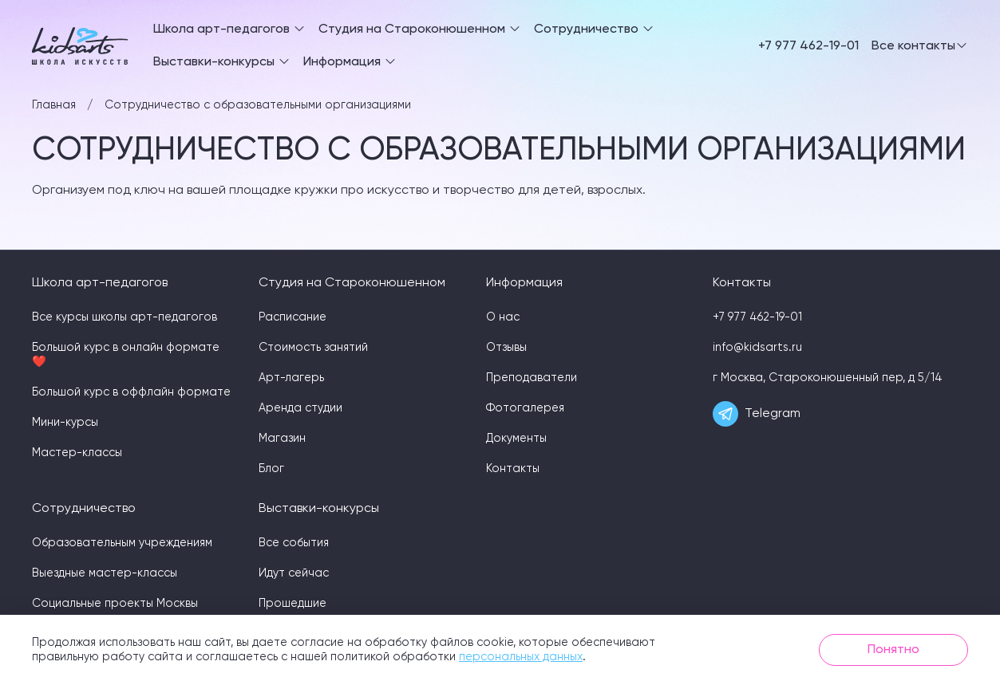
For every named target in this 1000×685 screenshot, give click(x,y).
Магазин (282, 438)
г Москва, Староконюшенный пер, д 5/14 (828, 378)
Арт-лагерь (291, 378)
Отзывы (506, 347)
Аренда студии (300, 408)
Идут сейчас (294, 573)
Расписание (292, 317)
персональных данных (521, 657)
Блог (271, 468)
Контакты (513, 468)
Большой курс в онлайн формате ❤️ (125, 355)
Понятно (893, 650)
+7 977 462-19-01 (808, 46)
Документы (516, 438)
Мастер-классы (77, 453)
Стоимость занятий (313, 347)
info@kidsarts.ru (757, 347)
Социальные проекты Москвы (115, 603)
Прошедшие (292, 603)
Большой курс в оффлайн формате (131, 392)
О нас (503, 317)
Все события (294, 543)
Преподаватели (531, 378)
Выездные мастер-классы (104, 573)
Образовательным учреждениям (122, 543)
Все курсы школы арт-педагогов (124, 317)
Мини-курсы (65, 422)
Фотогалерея (525, 408)
